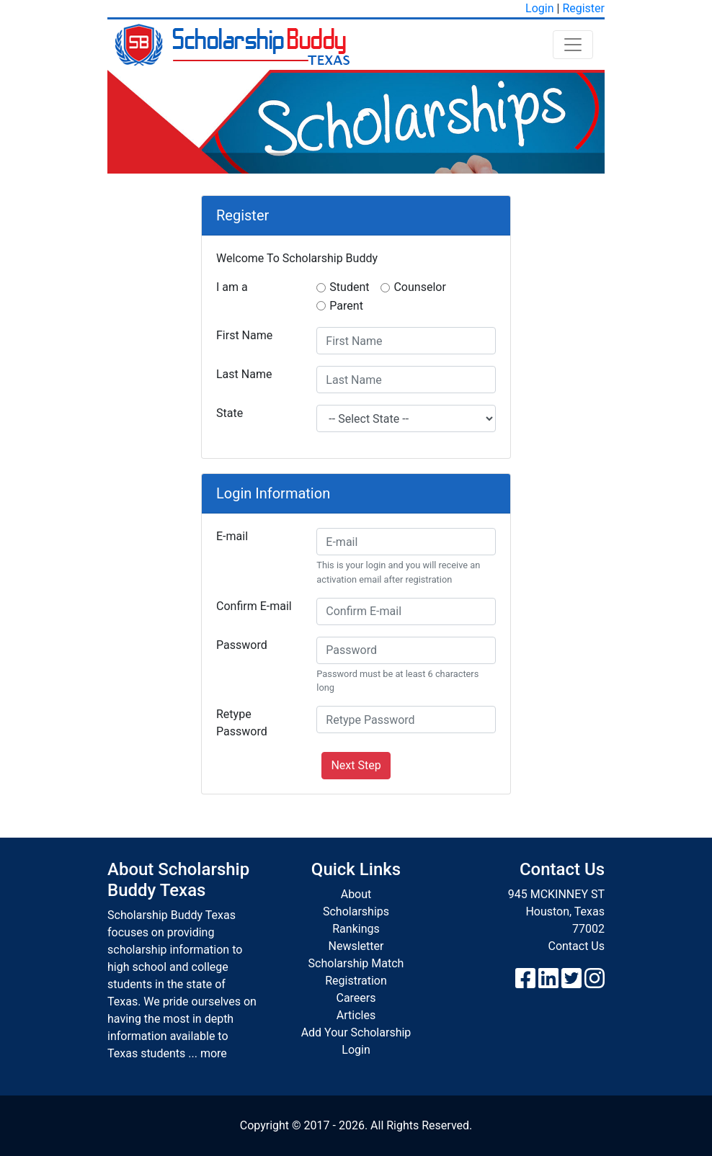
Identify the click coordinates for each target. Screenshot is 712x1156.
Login (539, 8)
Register (583, 8)
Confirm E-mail (254, 606)
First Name (244, 335)
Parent (346, 306)
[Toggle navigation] (573, 44)
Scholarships (356, 911)
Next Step (356, 765)
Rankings (355, 929)
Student (349, 287)
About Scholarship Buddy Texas (178, 879)
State (229, 413)
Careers (355, 998)
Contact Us (576, 946)
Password (241, 645)
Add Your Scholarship (356, 1032)
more (213, 1053)
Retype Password (241, 722)
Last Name (244, 374)
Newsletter (356, 946)
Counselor (419, 287)
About (356, 894)
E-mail (232, 536)
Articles (356, 1015)
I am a (232, 287)
